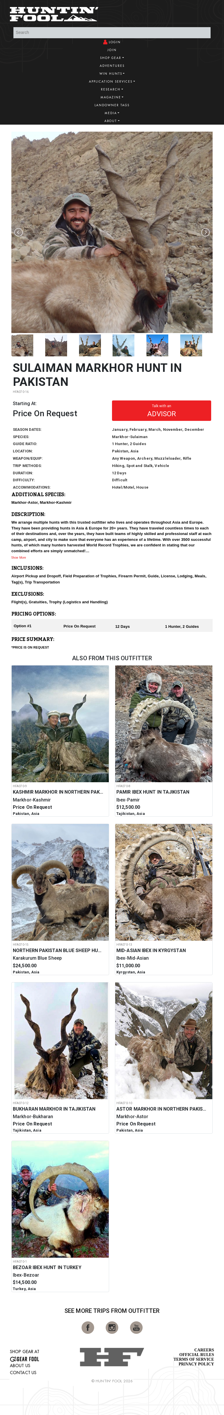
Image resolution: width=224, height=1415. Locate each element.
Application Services (110, 81)
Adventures (112, 66)
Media (111, 113)
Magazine (111, 97)
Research (110, 89)
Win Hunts (110, 74)
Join (112, 50)
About (110, 121)
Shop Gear (110, 58)
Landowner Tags (112, 105)
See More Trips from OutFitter (112, 1310)
